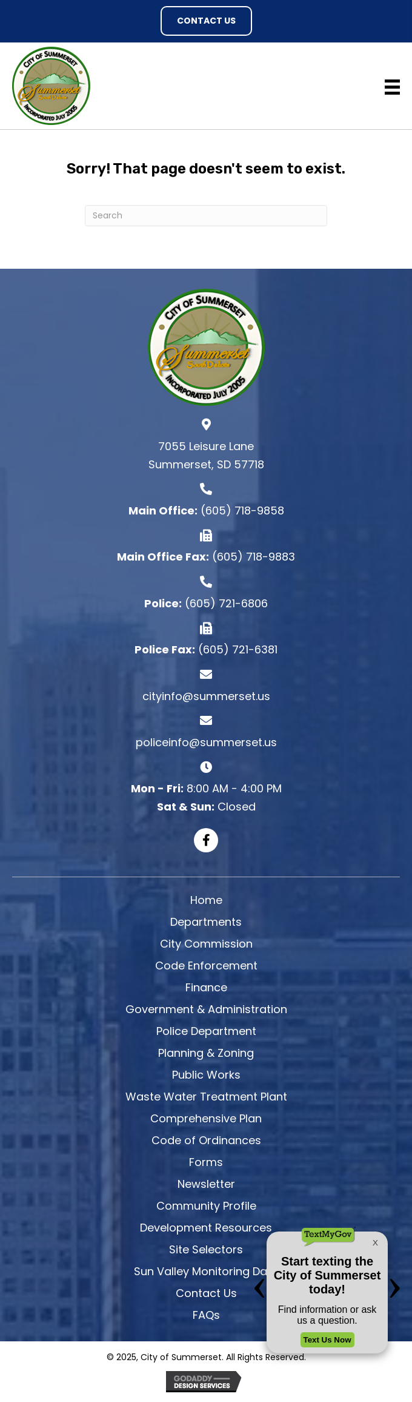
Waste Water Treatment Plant (206, 1096)
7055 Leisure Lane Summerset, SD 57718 (206, 455)
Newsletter (206, 1183)
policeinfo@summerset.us (206, 742)
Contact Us (206, 1293)
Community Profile (206, 1205)
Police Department (206, 1031)
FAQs (206, 1315)
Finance (206, 987)
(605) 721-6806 (226, 603)
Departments (206, 921)
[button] (206, 21)
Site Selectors (206, 1249)
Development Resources (206, 1227)
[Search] (206, 215)
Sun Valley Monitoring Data (206, 1271)
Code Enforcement (206, 965)
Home (206, 900)
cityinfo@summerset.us (206, 696)
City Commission (206, 943)
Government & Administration (206, 1009)
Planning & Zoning (206, 1052)
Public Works (206, 1074)
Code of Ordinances (206, 1140)
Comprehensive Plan (206, 1118)
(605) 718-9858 (242, 510)
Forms (206, 1162)
